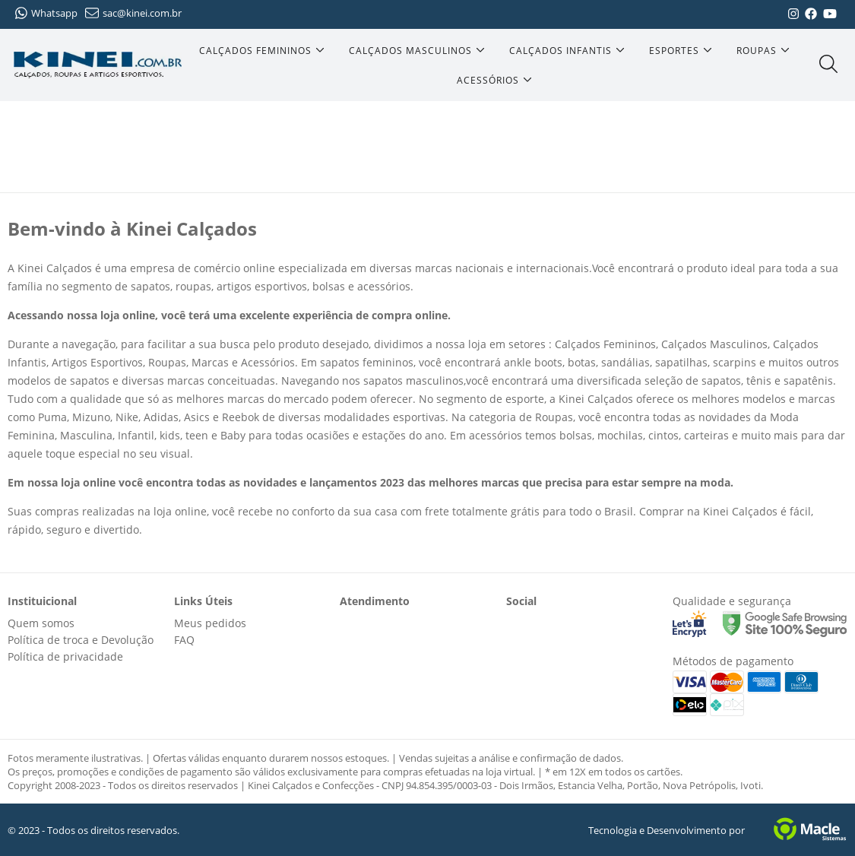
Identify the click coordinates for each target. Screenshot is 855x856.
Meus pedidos (210, 623)
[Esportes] (680, 50)
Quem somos (41, 623)
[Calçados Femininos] (262, 50)
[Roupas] (763, 50)
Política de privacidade (65, 656)
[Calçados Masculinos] (417, 50)
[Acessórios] (494, 80)
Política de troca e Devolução (81, 639)
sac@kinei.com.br (133, 13)
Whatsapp (46, 13)
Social (521, 601)
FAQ (184, 639)
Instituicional (42, 601)
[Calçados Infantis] (567, 50)
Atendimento (375, 601)
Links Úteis (203, 601)
